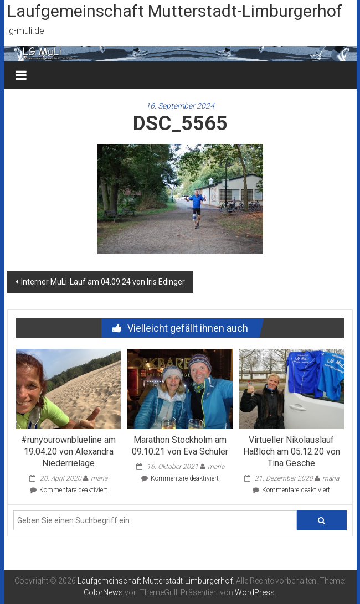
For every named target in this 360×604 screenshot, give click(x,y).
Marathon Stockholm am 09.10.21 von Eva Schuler (180, 446)
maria (99, 478)
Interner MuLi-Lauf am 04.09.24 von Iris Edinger (103, 281)
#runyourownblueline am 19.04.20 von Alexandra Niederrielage (68, 451)
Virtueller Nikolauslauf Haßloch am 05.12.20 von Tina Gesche (291, 451)
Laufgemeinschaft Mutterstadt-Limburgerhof (174, 10)
